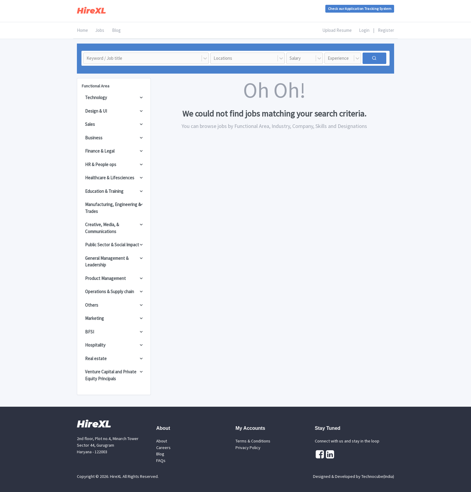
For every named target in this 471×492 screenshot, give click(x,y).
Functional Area (95, 86)
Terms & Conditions (252, 441)
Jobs (99, 30)
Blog (116, 30)
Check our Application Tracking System (359, 8)
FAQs (161, 460)
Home (82, 30)
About (161, 441)
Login (364, 30)
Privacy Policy (247, 447)
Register (386, 30)
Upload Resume (337, 30)
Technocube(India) (377, 476)
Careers (163, 447)
